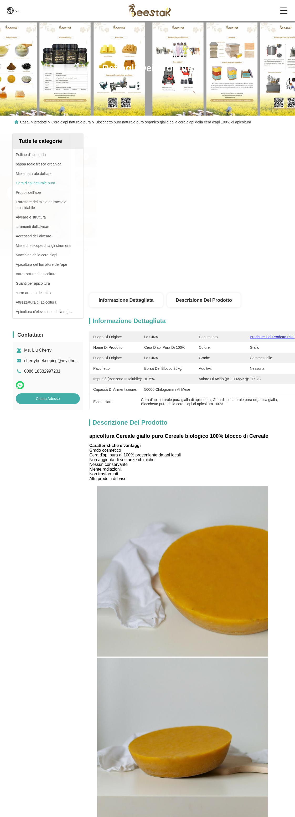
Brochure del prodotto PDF (272, 337)
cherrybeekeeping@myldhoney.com (57, 360)
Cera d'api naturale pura (71, 122)
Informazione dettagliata (126, 300)
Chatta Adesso (48, 399)
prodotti (40, 122)
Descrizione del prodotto (204, 300)
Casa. (25, 122)
